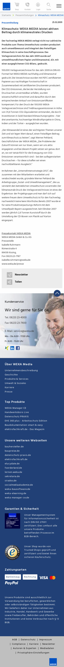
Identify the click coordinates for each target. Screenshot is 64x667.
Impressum (45, 640)
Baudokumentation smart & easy (24, 425)
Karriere (9, 387)
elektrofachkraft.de (16, 459)
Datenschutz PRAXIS (17, 416)
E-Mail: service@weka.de (19, 331)
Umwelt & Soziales (15, 383)
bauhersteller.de (14, 447)
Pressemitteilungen (25, 15)
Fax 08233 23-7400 (15, 323)
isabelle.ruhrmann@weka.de (16, 260)
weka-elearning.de (15, 493)
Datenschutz (28, 640)
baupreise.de (12, 451)
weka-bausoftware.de (17, 489)
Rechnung (30, 577)
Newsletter (48, 644)
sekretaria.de (12, 476)
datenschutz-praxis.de (18, 455)
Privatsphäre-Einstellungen (33, 653)
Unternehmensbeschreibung (21, 370)
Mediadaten (47, 648)
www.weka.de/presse (13, 264)
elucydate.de (12, 464)
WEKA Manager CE (15, 408)
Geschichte (11, 375)
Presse (8, 392)
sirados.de (11, 481)
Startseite (6, 15)
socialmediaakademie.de (19, 485)
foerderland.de (13, 468)
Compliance (18, 644)
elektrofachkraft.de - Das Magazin (25, 429)
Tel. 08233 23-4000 (16, 318)
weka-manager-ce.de (17, 498)
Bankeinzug (13, 577)
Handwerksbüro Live (17, 412)
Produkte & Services (17, 379)
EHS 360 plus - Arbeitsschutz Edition (26, 421)
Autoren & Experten (24, 648)
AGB (14, 640)
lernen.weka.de (13, 472)
